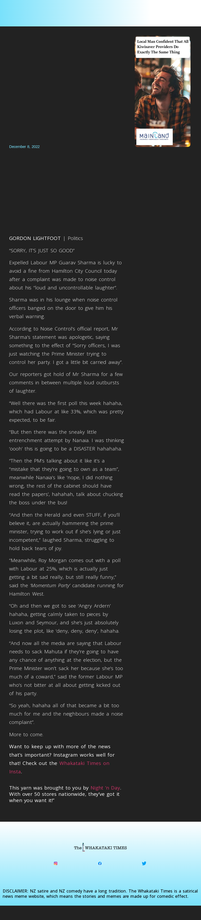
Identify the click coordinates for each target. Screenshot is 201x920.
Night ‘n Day (105, 787)
